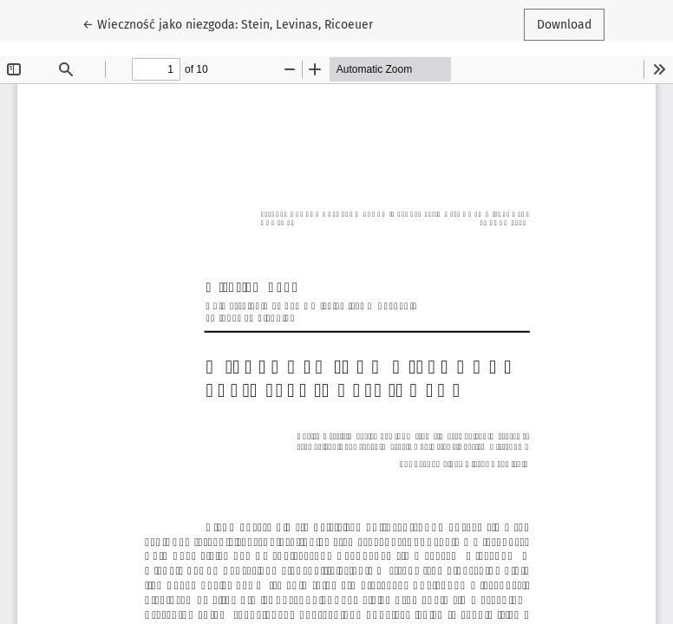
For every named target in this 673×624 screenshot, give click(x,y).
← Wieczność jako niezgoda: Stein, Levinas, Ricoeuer (227, 23)
